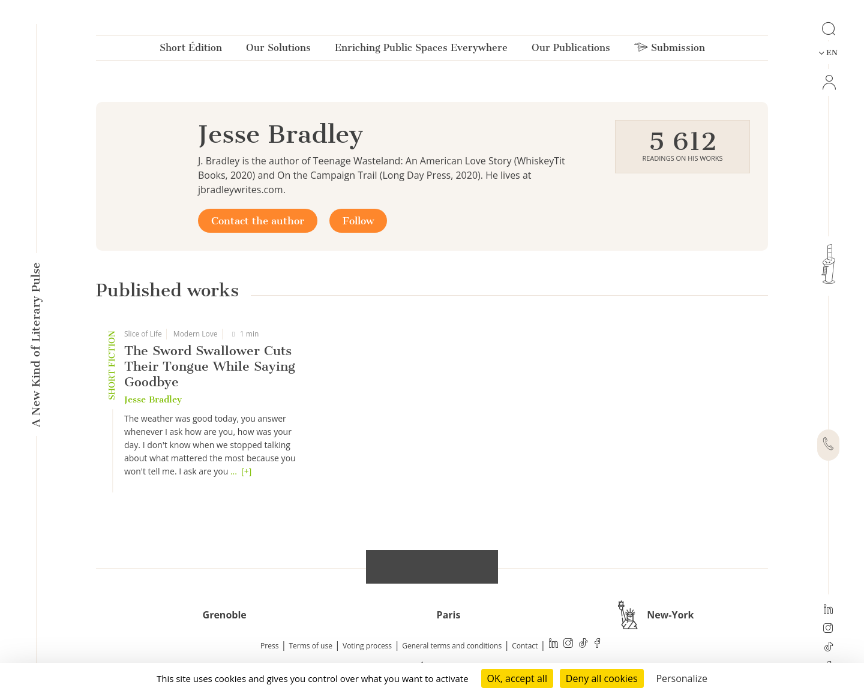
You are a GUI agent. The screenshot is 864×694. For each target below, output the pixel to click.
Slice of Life (143, 334)
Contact (525, 646)
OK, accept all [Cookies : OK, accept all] (517, 678)
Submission (669, 50)
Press (269, 646)
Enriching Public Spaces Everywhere (421, 50)
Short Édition (191, 50)
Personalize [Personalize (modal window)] (681, 678)
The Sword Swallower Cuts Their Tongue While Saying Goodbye (209, 366)
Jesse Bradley (153, 399)
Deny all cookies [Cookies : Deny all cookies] (602, 678)
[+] (246, 471)
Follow (358, 221)
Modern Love (195, 334)
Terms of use (310, 646)
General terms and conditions (452, 646)
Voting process (367, 646)
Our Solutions (278, 50)
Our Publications (571, 50)
